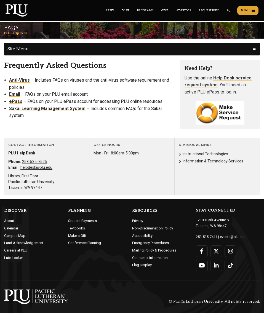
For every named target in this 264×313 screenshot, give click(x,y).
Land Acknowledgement (23, 243)
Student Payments (82, 221)
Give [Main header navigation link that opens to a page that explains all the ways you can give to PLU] (164, 10)
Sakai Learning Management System (47, 108)
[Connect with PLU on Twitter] (216, 251)
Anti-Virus (19, 80)
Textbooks (76, 228)
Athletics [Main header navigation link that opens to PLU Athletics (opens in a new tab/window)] (183, 10)
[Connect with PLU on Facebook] (202, 251)
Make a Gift (77, 236)
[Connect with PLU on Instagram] (230, 251)
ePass (15, 101)
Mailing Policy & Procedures (154, 250)
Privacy (137, 221)
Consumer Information (150, 258)
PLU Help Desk (16, 33)
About (9, 221)
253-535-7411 (206, 237)
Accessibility (142, 236)
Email (14, 94)
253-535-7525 (34, 161)
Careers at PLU (15, 250)
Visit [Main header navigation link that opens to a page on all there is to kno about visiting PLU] (125, 10)
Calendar (11, 228)
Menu (248, 10)
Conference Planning (84, 243)
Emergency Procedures (150, 243)
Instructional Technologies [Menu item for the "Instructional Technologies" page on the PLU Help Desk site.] (205, 154)
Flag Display (142, 265)
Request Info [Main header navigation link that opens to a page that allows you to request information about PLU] (209, 10)
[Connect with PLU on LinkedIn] (216, 265)
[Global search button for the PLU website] (228, 10)
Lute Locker (13, 258)
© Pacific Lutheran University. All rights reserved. (214, 301)
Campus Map (14, 236)
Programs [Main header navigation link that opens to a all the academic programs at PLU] (145, 10)
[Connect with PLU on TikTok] (230, 265)
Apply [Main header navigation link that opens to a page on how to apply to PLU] (109, 10)
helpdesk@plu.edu (36, 167)
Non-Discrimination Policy (152, 228)
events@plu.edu (233, 237)
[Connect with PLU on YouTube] (202, 265)
